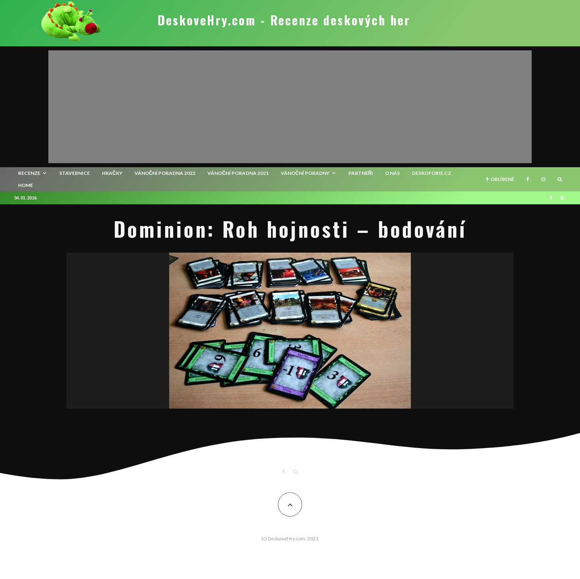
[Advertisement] (290, 106)
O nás (392, 173)
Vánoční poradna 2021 (238, 173)
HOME (25, 185)
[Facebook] (527, 179)
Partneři (360, 173)
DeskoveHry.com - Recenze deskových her (283, 20)
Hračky (112, 173)
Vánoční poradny (305, 173)
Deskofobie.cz (431, 173)
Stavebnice (74, 173)
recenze (29, 173)
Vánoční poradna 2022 (165, 173)
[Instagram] (543, 179)
